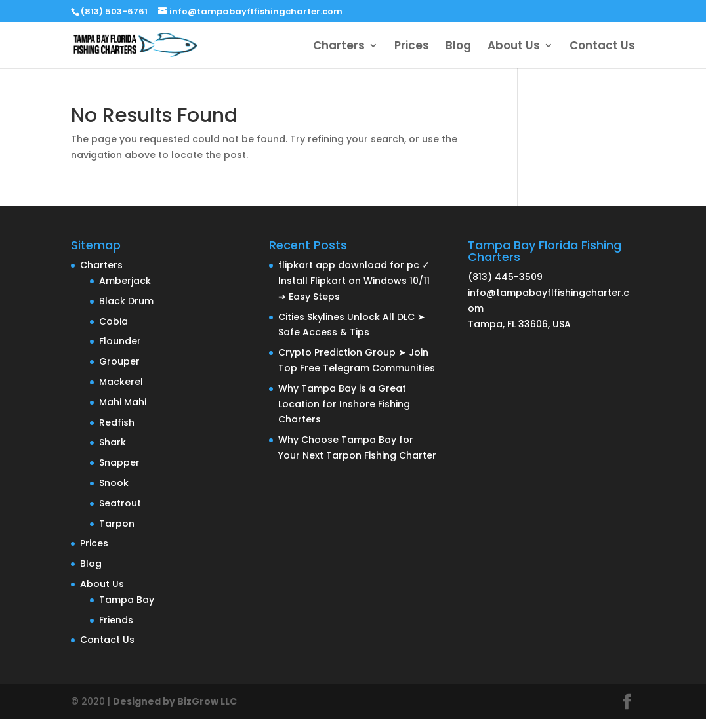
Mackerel (121, 381)
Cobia (113, 321)
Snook (114, 482)
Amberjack (125, 280)
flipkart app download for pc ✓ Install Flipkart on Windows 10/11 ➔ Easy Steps (354, 280)
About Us (514, 47)
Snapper (119, 462)
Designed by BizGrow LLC (175, 701)
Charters (339, 47)
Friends (116, 620)
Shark (112, 442)
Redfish (117, 422)
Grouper (119, 361)
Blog (458, 47)
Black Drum (126, 301)
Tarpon (117, 523)
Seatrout (120, 503)
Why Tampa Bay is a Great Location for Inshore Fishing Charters (344, 404)
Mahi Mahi (122, 402)
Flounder (120, 341)
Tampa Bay (126, 599)
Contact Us (602, 47)
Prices (411, 47)
